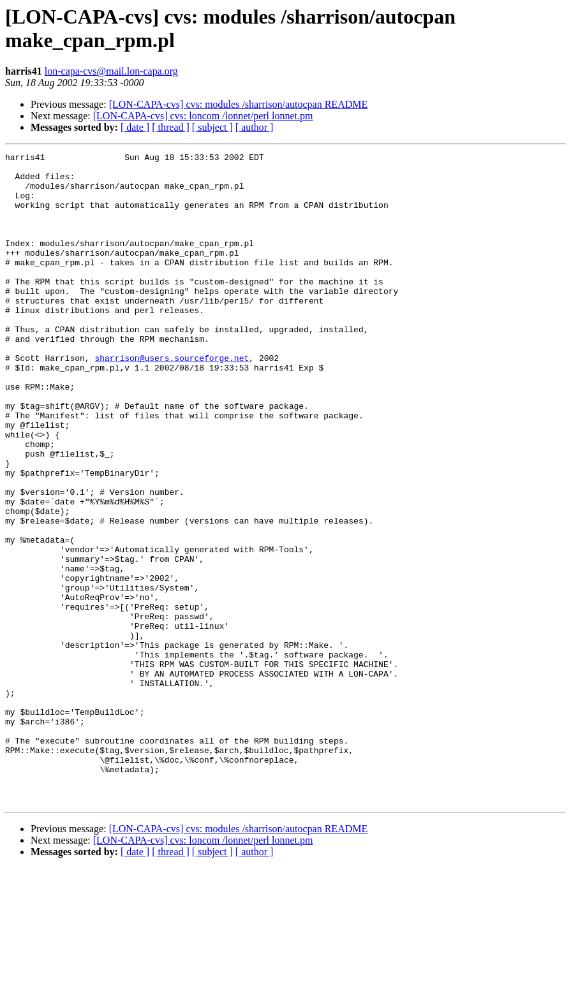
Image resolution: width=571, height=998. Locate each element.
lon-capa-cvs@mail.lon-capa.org (111, 71)
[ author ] (254, 127)
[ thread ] (170, 127)
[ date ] (135, 127)
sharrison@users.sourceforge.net (171, 400)
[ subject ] (212, 127)
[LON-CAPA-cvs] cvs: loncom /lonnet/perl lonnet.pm (203, 115)
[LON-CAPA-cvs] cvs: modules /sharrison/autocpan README (238, 104)
